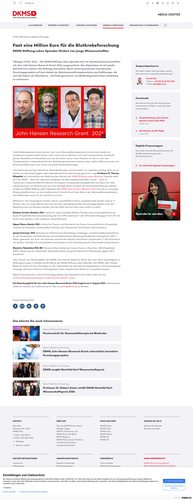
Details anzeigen (9, 492)
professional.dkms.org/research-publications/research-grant (44, 278)
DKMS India (105, 431)
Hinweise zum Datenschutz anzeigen (33, 492)
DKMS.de (29, 3)
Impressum (18, 463)
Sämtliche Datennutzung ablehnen (174, 487)
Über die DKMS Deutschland (69, 426)
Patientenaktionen (64, 466)
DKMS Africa (106, 426)
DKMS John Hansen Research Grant (79, 189)
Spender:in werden (155, 196)
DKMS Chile (105, 429)
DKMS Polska (106, 434)
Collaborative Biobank (66, 442)
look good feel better (65, 445)
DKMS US (104, 440)
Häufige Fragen (63, 429)
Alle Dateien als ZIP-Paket (149, 132)
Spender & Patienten (65, 463)
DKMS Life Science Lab (67, 431)
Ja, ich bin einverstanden (174, 481)
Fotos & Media (106, 463)
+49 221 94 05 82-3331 (164, 81)
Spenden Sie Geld (152, 429)
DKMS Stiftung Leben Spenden (87, 176)
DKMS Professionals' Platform (69, 440)
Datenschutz (18, 466)
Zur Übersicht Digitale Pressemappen (155, 165)
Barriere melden (21, 445)
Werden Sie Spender (153, 426)
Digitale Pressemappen (110, 466)
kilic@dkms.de (159, 84)
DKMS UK (104, 437)
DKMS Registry (63, 437)
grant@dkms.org (68, 286)
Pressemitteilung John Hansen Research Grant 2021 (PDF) (152, 121)
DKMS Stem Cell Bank (66, 434)
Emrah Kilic (151, 78)
